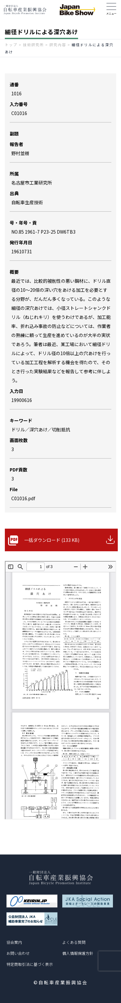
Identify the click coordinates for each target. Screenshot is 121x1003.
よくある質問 (74, 942)
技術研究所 (33, 44)
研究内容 (57, 44)
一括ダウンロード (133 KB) (51, 540)
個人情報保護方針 (77, 953)
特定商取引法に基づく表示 (29, 964)
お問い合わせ (18, 953)
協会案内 (14, 942)
